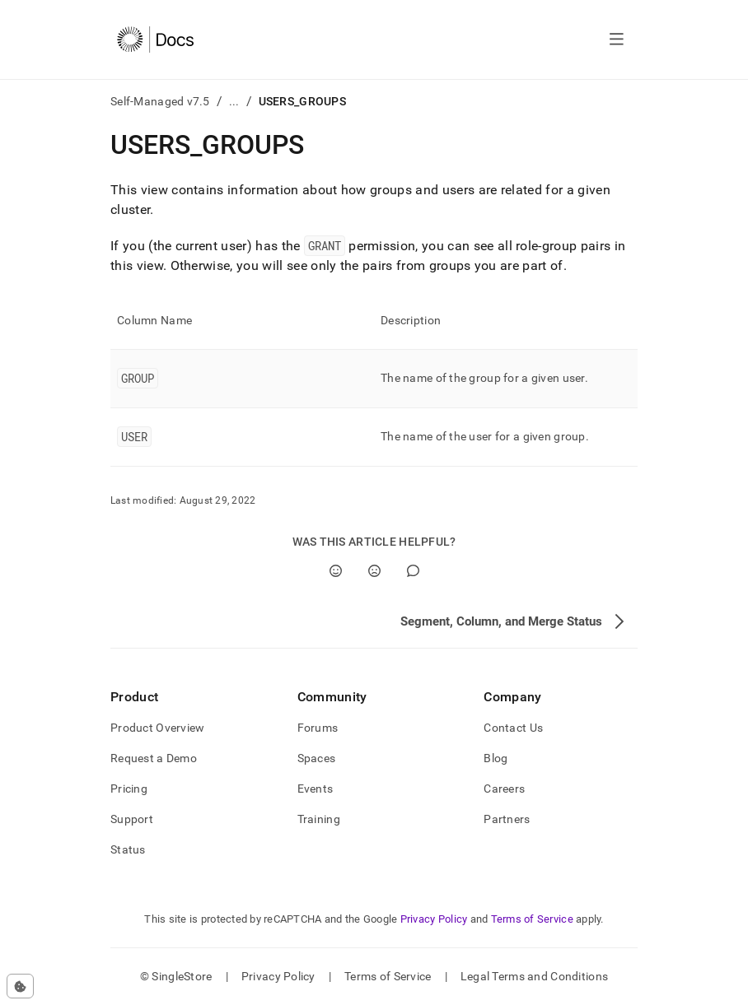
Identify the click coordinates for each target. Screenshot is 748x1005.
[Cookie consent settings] (20, 986)
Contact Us (513, 727)
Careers (504, 788)
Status (128, 849)
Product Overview (157, 727)
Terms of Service (532, 919)
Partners (507, 819)
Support (131, 819)
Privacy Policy (434, 919)
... (234, 101)
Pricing (128, 788)
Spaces (316, 758)
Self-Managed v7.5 (160, 101)
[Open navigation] (617, 39)
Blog (495, 758)
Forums (318, 727)
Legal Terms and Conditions (534, 976)
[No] (374, 571)
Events (315, 788)
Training (318, 819)
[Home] (155, 39)
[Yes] (335, 571)
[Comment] (413, 571)
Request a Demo (153, 758)
